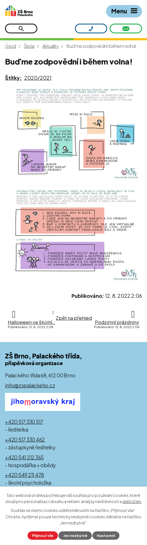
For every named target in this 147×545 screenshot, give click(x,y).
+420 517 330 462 (25, 439)
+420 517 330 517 (24, 421)
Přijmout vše (42, 535)
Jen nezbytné (75, 535)
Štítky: (13, 78)
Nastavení (106, 535)
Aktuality (50, 46)
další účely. (132, 501)
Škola (29, 46)
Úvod (10, 46)
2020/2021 (38, 78)
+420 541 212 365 (24, 457)
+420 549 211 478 (24, 475)
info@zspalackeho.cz (30, 385)
